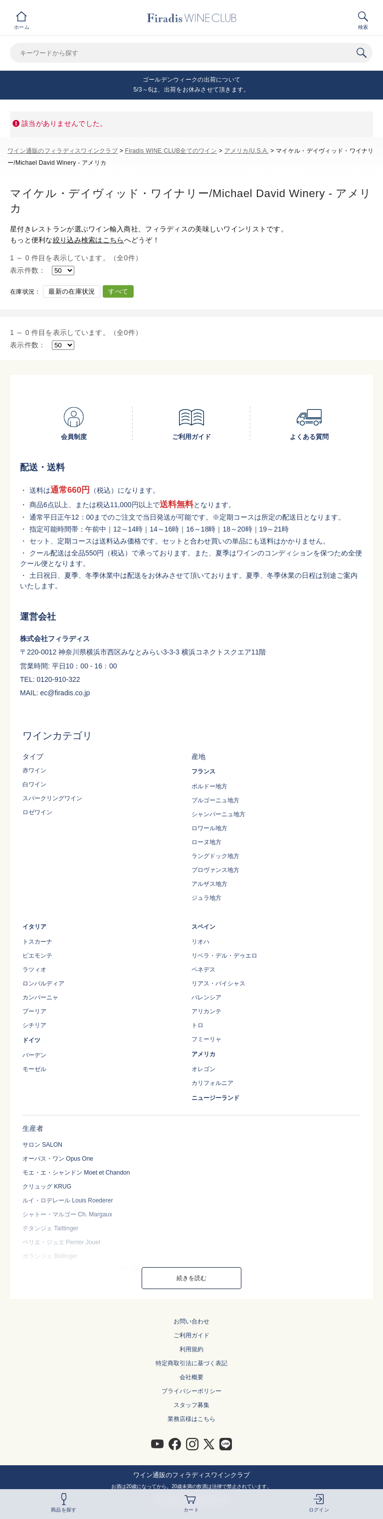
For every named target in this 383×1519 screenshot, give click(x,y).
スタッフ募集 (191, 1405)
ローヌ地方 (206, 842)
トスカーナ (37, 941)
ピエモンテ (37, 955)
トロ (197, 1025)
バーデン (34, 1055)
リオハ (200, 941)
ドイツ (31, 1040)
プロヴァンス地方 (215, 870)
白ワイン (34, 784)
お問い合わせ (191, 1321)
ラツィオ (34, 969)
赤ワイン (34, 770)
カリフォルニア (212, 1083)
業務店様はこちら (191, 1418)
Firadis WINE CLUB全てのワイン (171, 150)
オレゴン (203, 1069)
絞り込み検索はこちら (88, 240)
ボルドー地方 (209, 786)
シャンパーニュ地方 (218, 814)
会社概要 (191, 1377)
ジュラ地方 (206, 897)
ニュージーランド (215, 1097)
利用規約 (191, 1349)
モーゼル (34, 1069)
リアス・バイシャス (218, 983)
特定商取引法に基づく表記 (191, 1363)
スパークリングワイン (52, 798)
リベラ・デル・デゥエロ (224, 955)
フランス (203, 771)
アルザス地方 (209, 883)
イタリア (34, 926)
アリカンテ (206, 1011)
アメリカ (203, 1054)
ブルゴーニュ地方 (215, 800)
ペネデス (203, 969)
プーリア (34, 1011)
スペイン (203, 926)
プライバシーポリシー (191, 1391)
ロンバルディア (43, 983)
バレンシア (206, 997)
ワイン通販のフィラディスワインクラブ (62, 150)
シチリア (34, 1025)
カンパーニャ (40, 997)
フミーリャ (206, 1039)
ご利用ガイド (191, 1335)
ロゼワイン (37, 812)
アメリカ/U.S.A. (246, 150)
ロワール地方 (209, 828)
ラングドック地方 (215, 856)
